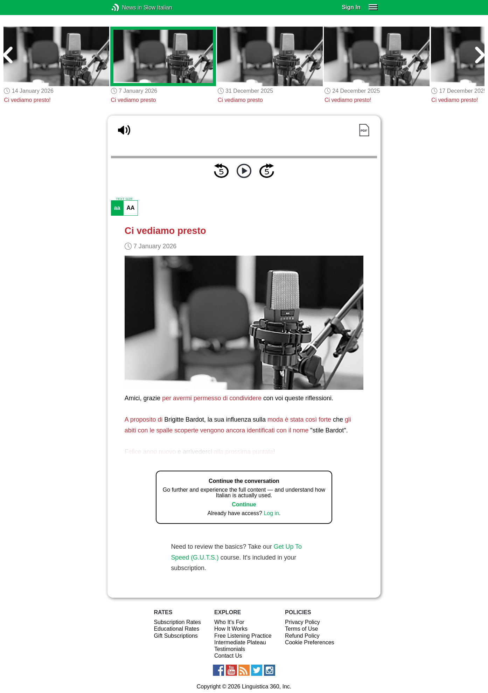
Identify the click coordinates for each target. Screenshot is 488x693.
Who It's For (229, 622)
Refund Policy (302, 636)
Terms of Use (301, 629)
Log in (271, 513)
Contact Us (228, 656)
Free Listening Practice (243, 636)
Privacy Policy (302, 622)
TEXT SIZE (124, 199)
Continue (244, 504)
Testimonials (229, 649)
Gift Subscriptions (175, 636)
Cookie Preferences (309, 642)
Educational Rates (176, 629)
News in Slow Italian (126, 8)
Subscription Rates (177, 622)
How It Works (231, 629)
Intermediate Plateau (240, 642)
